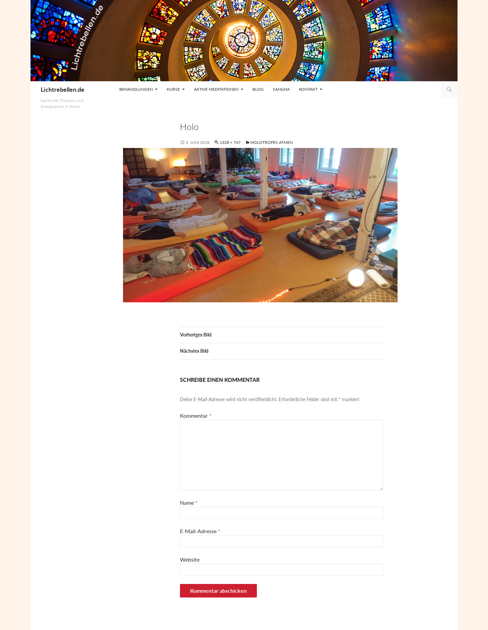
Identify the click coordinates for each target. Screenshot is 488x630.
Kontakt (308, 89)
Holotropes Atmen (271, 142)
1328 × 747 (230, 142)
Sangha (281, 89)
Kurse (173, 89)
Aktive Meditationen (216, 89)
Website (190, 559)
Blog (258, 89)
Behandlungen (136, 89)
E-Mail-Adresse (200, 531)
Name (189, 502)
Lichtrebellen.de (62, 89)
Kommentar (195, 415)
